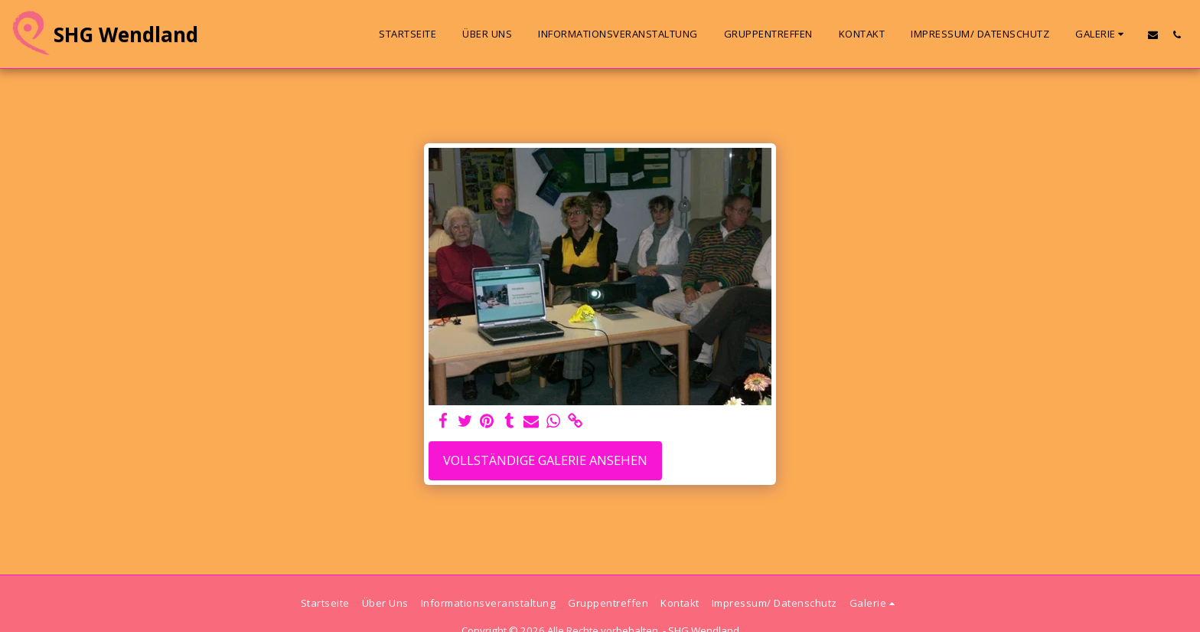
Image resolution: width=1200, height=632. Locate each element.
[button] (1101, 34)
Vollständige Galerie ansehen (545, 460)
